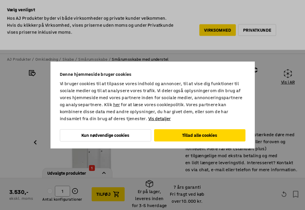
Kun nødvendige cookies (105, 135)
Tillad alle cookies (199, 135)
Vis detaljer (159, 118)
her (116, 104)
